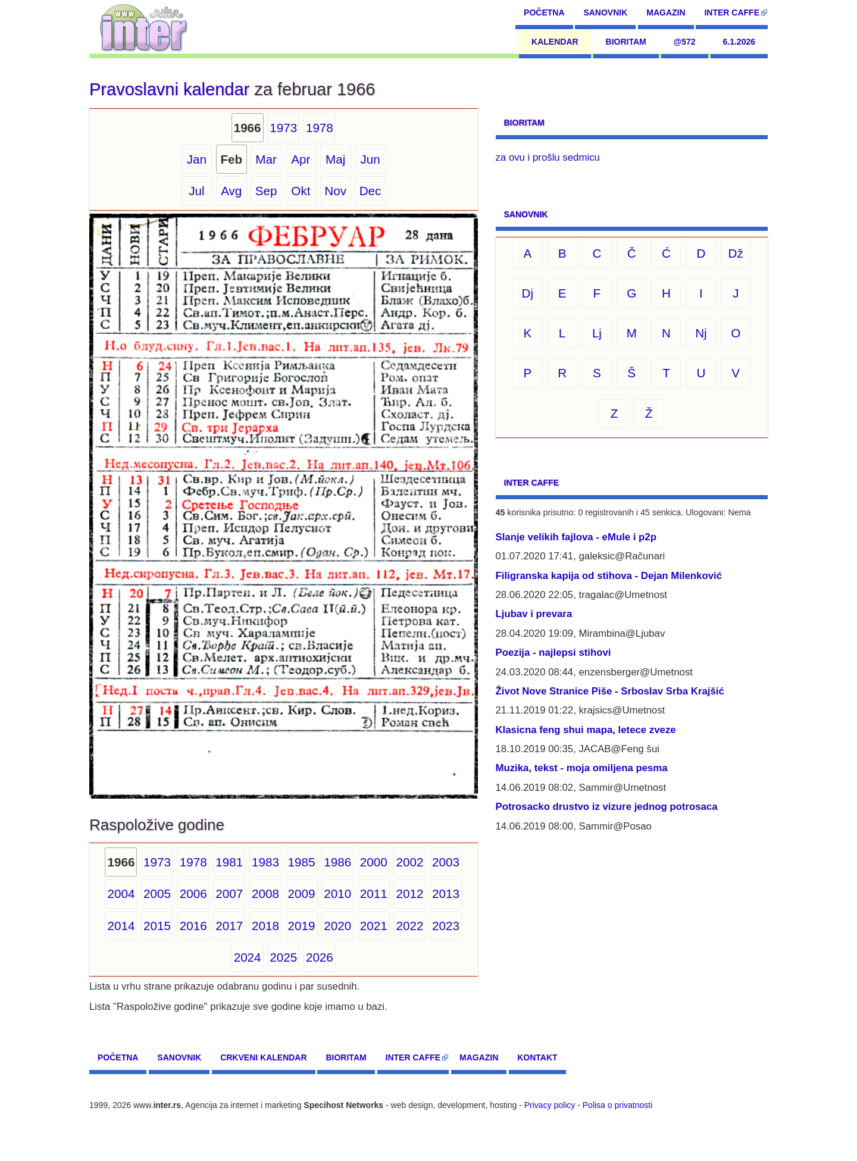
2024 (247, 957)
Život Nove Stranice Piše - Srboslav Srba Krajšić (610, 691)
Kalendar (554, 41)
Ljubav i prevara (534, 613)
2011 (373, 893)
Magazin (665, 12)
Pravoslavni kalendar (169, 89)
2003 (445, 862)
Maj (335, 159)
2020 (337, 925)
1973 (283, 127)
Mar (266, 159)
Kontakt (537, 1057)
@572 (685, 41)
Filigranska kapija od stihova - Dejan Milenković (609, 575)
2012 (409, 893)
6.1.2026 (739, 41)
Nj (701, 333)
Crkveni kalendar (263, 1057)
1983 (265, 862)
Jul (196, 191)
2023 (445, 925)
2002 (409, 862)
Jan (197, 159)
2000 (373, 862)
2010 (337, 893)
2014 (121, 925)
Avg (231, 191)
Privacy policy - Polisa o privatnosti (588, 1105)
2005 (157, 893)
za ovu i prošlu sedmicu (548, 157)
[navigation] (144, 27)
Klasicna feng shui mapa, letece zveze (586, 730)
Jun (370, 159)
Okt (300, 191)
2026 (319, 957)
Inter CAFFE (731, 12)
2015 (157, 925)
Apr (300, 159)
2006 (193, 893)
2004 (121, 893)
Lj (597, 333)
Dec (370, 191)
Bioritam (626, 41)
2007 (229, 893)
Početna (544, 12)
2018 (265, 925)
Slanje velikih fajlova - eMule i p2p (576, 537)
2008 (265, 893)
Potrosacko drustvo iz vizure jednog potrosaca (607, 806)
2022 (409, 925)
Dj (528, 293)
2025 (283, 957)
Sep (266, 191)
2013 (445, 893)
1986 (337, 862)
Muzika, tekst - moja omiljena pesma (582, 768)
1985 (301, 862)
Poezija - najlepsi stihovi (553, 652)
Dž (735, 253)
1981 (229, 862)
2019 (301, 925)
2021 (373, 925)
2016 (193, 925)
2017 (229, 925)
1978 (319, 127)
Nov (335, 191)
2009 (301, 893)
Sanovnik (605, 12)
